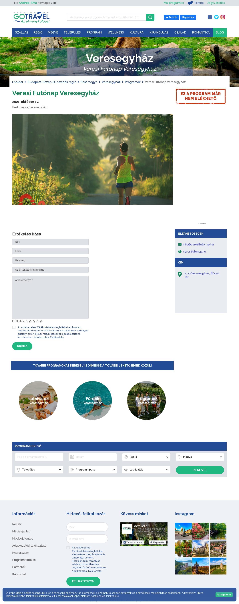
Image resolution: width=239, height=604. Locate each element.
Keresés (200, 470)
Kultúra (137, 32)
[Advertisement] (202, 168)
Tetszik (133, 542)
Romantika (201, 32)
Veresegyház (111, 82)
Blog (220, 32)
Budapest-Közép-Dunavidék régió (51, 82)
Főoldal (17, 82)
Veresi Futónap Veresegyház (61, 92)
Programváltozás (24, 560)
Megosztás (157, 542)
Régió (38, 32)
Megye (53, 32)
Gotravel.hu (140, 526)
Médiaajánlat (21, 531)
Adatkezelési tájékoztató (29, 545)
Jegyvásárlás (216, 3)
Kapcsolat (19, 574)
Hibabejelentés (22, 538)
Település (72, 32)
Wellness (116, 32)
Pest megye (89, 82)
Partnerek (18, 567)
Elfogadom (224, 594)
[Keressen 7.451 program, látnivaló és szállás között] (106, 17)
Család (180, 32)
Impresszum (20, 552)
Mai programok (174, 3)
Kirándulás (159, 32)
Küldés (22, 346)
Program (94, 32)
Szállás (21, 32)
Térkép (196, 3)
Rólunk (16, 524)
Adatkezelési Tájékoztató (48, 337)
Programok (133, 82)
